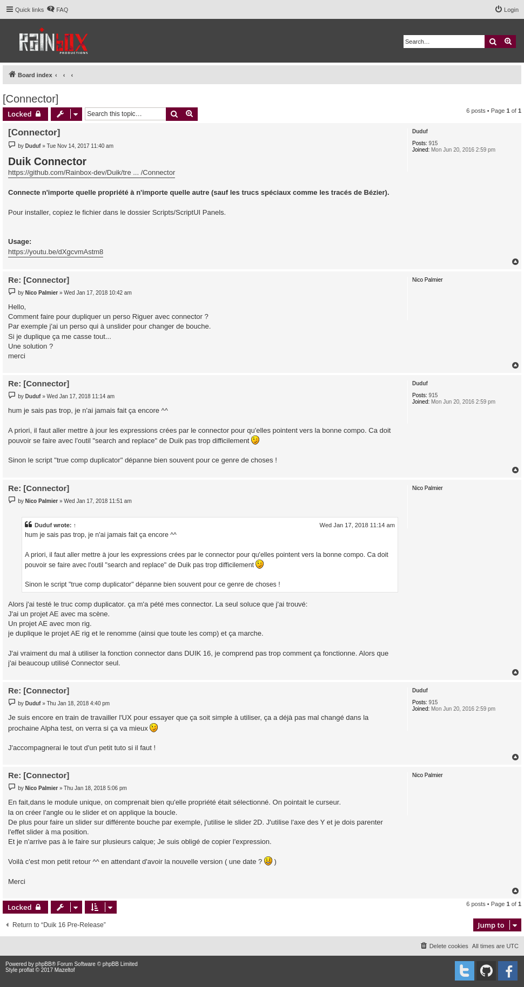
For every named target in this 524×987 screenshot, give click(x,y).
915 (433, 143)
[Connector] (30, 99)
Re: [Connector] (38, 279)
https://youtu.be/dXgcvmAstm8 (55, 252)
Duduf (420, 131)
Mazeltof (65, 970)
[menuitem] (57, 9)
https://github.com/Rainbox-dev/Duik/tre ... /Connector (91, 172)
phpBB (44, 964)
